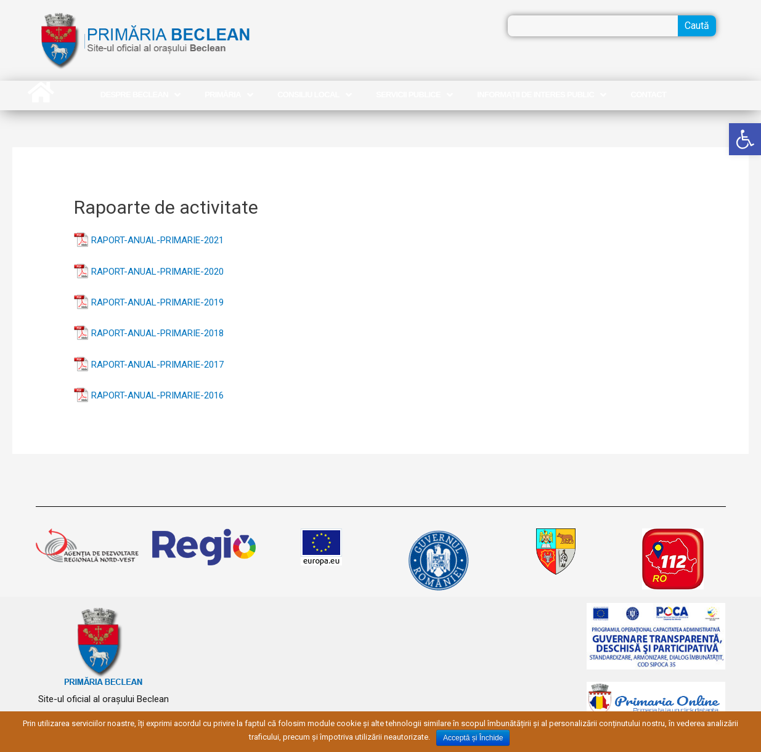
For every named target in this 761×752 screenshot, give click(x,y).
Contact (649, 94)
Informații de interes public (541, 95)
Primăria (229, 95)
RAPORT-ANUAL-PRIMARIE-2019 (157, 302)
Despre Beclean (140, 95)
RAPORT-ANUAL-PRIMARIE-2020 (157, 271)
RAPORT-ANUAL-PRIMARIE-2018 (157, 333)
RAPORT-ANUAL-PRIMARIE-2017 (157, 364)
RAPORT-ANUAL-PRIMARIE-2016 (157, 395)
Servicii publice (414, 95)
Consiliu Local (314, 95)
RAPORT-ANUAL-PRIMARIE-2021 (157, 240)
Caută (697, 25)
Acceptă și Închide (473, 738)
